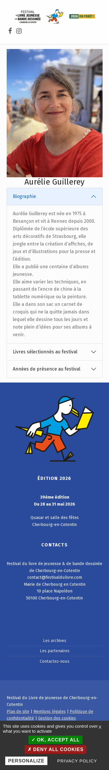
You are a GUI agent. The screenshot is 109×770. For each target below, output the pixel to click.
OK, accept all (55, 739)
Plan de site (18, 711)
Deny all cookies (56, 749)
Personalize (26, 760)
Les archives (54, 640)
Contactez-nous (54, 661)
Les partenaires (54, 650)
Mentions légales (49, 711)
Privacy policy (77, 760)
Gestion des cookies (57, 718)
